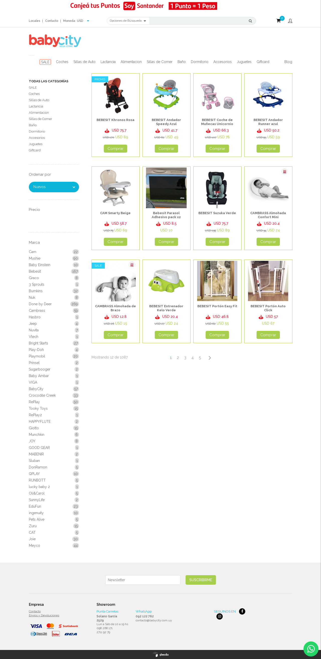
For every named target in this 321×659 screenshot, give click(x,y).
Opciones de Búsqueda (128, 21)
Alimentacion (131, 62)
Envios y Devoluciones (44, 615)
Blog (288, 62)
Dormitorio (199, 62)
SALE (45, 62)
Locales (34, 21)
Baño (182, 62)
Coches (62, 62)
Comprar (115, 148)
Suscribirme (200, 580)
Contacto (51, 21)
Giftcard (263, 62)
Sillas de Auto (84, 62)
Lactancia (108, 62)
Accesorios (222, 62)
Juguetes (244, 62)
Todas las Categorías (48, 81)
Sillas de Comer (160, 62)
